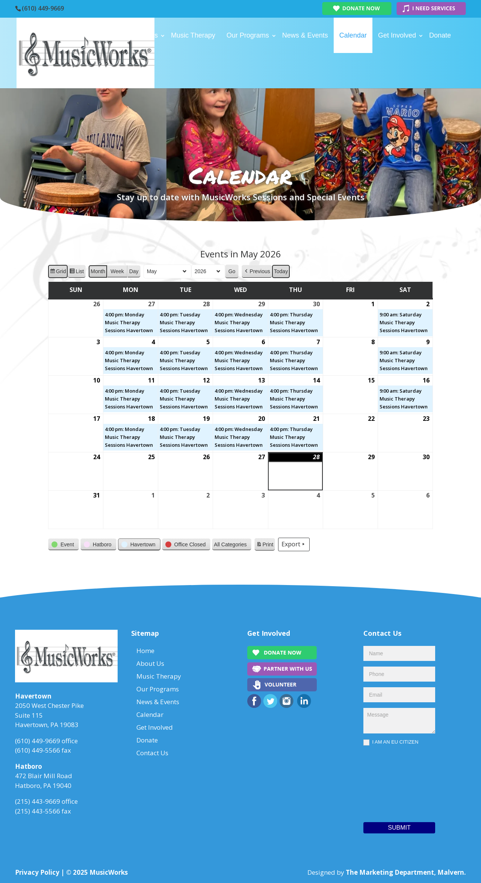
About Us (144, 35)
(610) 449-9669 (43, 8)
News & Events (305, 35)
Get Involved (397, 35)
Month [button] (98, 271)
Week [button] (117, 271)
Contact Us (117, 70)
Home (110, 35)
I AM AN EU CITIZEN (390, 742)
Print (264, 545)
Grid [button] (58, 272)
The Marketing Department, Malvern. (406, 872)
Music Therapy (193, 35)
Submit (399, 827)
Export (293, 544)
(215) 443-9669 (37, 801)
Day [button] (134, 271)
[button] (257, 271)
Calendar (353, 35)
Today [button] (281, 271)
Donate (440, 35)
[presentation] (394, 782)
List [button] (76, 272)
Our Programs (248, 35)
